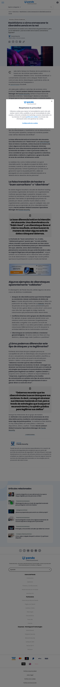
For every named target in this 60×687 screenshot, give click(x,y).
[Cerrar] (52, 101)
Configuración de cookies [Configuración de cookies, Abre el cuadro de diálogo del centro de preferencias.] (30, 123)
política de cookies (32, 117)
